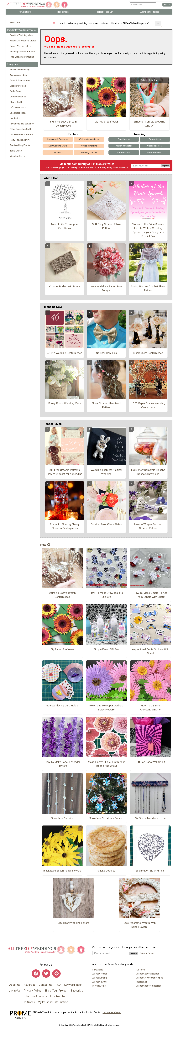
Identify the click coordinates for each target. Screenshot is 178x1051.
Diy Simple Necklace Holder (150, 818)
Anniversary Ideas (18, 75)
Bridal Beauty (16, 91)
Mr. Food (140, 969)
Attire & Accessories (20, 80)
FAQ (58, 984)
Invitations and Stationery (22, 123)
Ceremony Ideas (18, 96)
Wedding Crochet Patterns (22, 51)
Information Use (120, 167)
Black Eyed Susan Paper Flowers (62, 870)
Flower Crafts (16, 102)
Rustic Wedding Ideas (20, 46)
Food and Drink (124, 152)
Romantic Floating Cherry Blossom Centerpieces (64, 526)
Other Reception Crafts (21, 129)
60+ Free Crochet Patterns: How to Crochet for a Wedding (64, 472)
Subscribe (15, 22)
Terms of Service (36, 996)
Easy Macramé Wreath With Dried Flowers (139, 924)
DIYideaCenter (99, 985)
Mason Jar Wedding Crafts (23, 40)
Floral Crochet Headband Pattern (106, 405)
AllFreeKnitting (99, 977)
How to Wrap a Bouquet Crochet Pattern (148, 526)
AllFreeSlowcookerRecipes (149, 977)
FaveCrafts (97, 969)
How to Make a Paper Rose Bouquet (106, 288)
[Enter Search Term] (143, 4)
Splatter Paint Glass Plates (106, 524)
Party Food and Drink (20, 140)
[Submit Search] (167, 5)
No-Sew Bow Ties (106, 353)
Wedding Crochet (89, 152)
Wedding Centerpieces (89, 139)
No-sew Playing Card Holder (62, 705)
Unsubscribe (57, 996)
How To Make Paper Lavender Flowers (62, 764)
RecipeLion (141, 981)
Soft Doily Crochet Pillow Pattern (106, 226)
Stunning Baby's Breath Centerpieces (63, 123)
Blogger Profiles (18, 86)
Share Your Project (55, 990)
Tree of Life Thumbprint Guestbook (64, 226)
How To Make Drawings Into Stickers (106, 594)
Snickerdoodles (106, 870)
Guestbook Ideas (18, 113)
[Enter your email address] (110, 953)
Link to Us (14, 990)
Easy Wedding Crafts (58, 146)
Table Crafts (16, 150)
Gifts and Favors (18, 107)
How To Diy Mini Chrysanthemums (150, 707)
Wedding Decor (17, 156)
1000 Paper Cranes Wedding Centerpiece (148, 405)
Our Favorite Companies (21, 134)
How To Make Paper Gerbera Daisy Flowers (106, 707)
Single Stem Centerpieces (148, 353)
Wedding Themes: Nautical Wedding (106, 472)
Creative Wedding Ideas (21, 35)
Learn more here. (112, 1012)
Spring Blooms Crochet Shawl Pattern (148, 288)
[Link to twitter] (46, 973)
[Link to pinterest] (56, 973)
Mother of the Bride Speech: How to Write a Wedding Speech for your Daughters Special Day (148, 230)
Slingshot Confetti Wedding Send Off (149, 123)
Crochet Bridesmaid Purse (64, 286)
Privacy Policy (106, 167)
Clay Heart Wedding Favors (73, 922)
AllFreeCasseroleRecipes (148, 985)
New (45, 544)
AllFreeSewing (99, 981)
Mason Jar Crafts (124, 146)
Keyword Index (73, 984)
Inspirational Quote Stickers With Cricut (150, 651)
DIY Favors (58, 152)
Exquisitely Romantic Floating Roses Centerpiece (148, 472)
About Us (14, 984)
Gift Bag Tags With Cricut (150, 762)
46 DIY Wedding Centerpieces (64, 353)
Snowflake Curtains (62, 818)
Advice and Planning (19, 69)
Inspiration (15, 118)
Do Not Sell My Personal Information (45, 1002)
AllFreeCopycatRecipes (147, 973)
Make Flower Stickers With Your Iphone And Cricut (106, 764)
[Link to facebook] (36, 973)
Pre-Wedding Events (20, 145)
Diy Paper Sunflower (106, 121)
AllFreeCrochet (99, 973)
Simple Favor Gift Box (106, 649)
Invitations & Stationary (57, 139)
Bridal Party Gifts (155, 152)
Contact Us (45, 984)
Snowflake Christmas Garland (106, 818)
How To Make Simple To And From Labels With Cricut (150, 594)
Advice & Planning (89, 146)
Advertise (29, 984)
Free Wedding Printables (22, 57)
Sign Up (165, 166)
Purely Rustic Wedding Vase (64, 403)
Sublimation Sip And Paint (150, 870)
